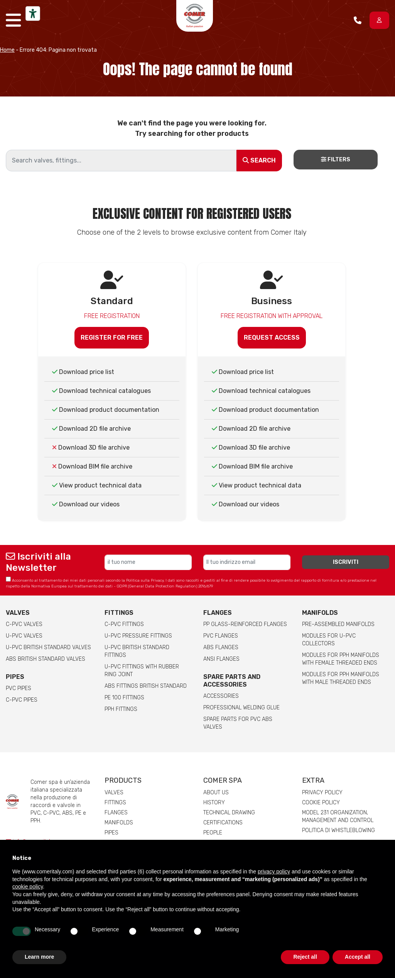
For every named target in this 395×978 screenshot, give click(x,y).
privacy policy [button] (274, 871)
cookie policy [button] (27, 886)
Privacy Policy (322, 792)
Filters (335, 159)
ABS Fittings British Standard (146, 686)
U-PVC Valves (24, 636)
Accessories (221, 696)
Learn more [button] (39, 957)
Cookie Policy (321, 802)
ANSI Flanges (221, 659)
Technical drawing (229, 812)
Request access (272, 337)
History (214, 802)
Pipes (15, 676)
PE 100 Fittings (124, 697)
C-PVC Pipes (21, 700)
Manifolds (320, 612)
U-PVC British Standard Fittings (137, 651)
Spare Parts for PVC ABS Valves (237, 723)
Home (7, 50)
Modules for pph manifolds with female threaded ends (340, 659)
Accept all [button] (357, 957)
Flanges (116, 812)
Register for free (112, 337)
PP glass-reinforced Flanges (245, 624)
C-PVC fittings (124, 624)
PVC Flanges (220, 636)
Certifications (223, 822)
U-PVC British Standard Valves (48, 647)
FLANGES (217, 612)
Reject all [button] (305, 957)
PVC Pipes (18, 688)
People (212, 832)
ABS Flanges (220, 647)
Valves (18, 612)
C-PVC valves (24, 624)
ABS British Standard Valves (45, 659)
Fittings (119, 612)
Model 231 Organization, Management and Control (337, 816)
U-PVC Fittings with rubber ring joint (142, 670)
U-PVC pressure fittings (138, 636)
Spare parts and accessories (231, 680)
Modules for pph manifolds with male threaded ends (340, 678)
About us (216, 792)
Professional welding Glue (241, 707)
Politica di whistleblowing (338, 830)
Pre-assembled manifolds (338, 624)
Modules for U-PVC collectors (329, 640)
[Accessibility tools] (32, 13)
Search (259, 160)
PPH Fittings (121, 709)
